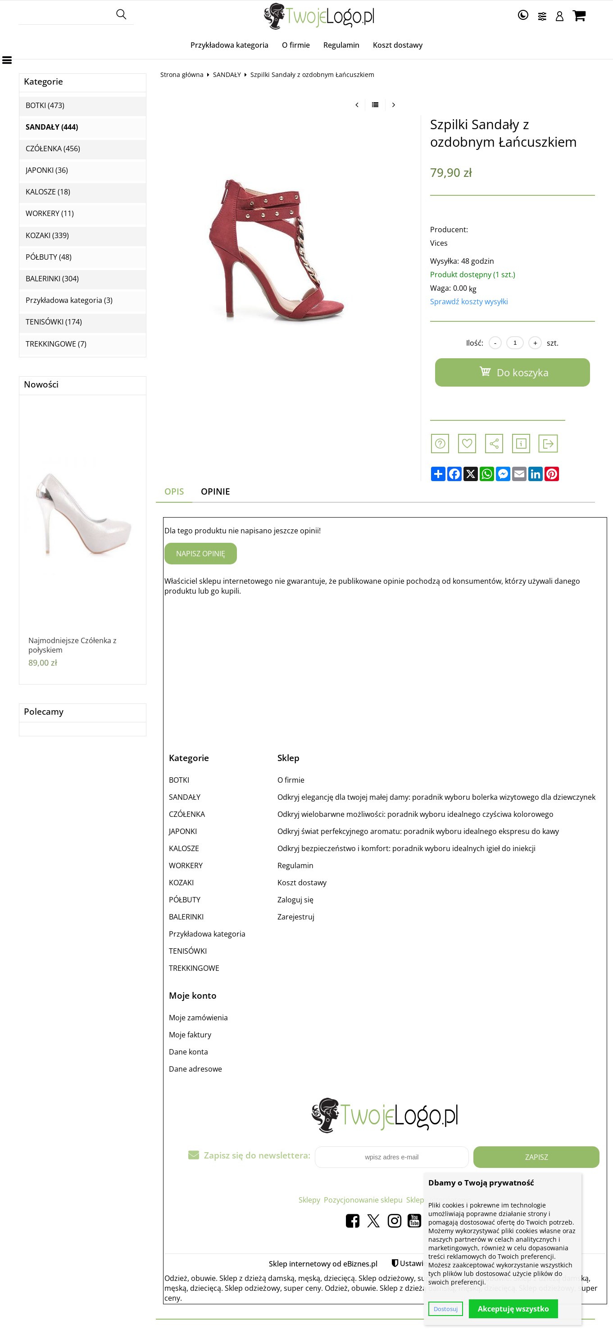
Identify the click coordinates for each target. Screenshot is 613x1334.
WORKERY (186, 865)
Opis (174, 491)
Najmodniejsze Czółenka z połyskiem (72, 645)
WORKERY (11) (50, 213)
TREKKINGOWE (194, 968)
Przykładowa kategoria (229, 45)
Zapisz (536, 1157)
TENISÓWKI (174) (54, 322)
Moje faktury (190, 1035)
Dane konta (188, 1052)
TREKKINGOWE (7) (56, 344)
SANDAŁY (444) (52, 127)
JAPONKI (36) (47, 170)
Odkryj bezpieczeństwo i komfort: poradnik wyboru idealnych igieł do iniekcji (406, 848)
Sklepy (309, 1200)
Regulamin (341, 45)
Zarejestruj (295, 917)
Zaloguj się (295, 900)
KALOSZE (184, 848)
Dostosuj (446, 1309)
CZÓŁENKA (187, 814)
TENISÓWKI (188, 951)
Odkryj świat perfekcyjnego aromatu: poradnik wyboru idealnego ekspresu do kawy (418, 831)
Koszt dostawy (397, 45)
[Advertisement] (385, 666)
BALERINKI (186, 917)
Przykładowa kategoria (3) (69, 300)
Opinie (215, 491)
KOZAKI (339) (47, 235)
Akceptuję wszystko (513, 1309)
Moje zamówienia (198, 1018)
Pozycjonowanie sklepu (363, 1200)
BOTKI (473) (45, 105)
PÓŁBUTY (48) (49, 257)
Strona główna (182, 74)
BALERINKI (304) (52, 279)
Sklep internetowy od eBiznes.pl (323, 1264)
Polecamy (44, 711)
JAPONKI (183, 831)
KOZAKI (181, 883)
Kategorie (43, 81)
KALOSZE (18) (48, 192)
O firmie (296, 45)
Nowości (41, 384)
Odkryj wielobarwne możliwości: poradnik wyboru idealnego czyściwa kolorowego (415, 814)
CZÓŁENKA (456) (53, 148)
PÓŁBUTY (184, 900)
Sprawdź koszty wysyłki (469, 301)
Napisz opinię (200, 554)
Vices (439, 243)
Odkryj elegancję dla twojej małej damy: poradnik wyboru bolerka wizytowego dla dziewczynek (436, 797)
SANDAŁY (227, 74)
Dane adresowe (195, 1069)
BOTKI (179, 780)
